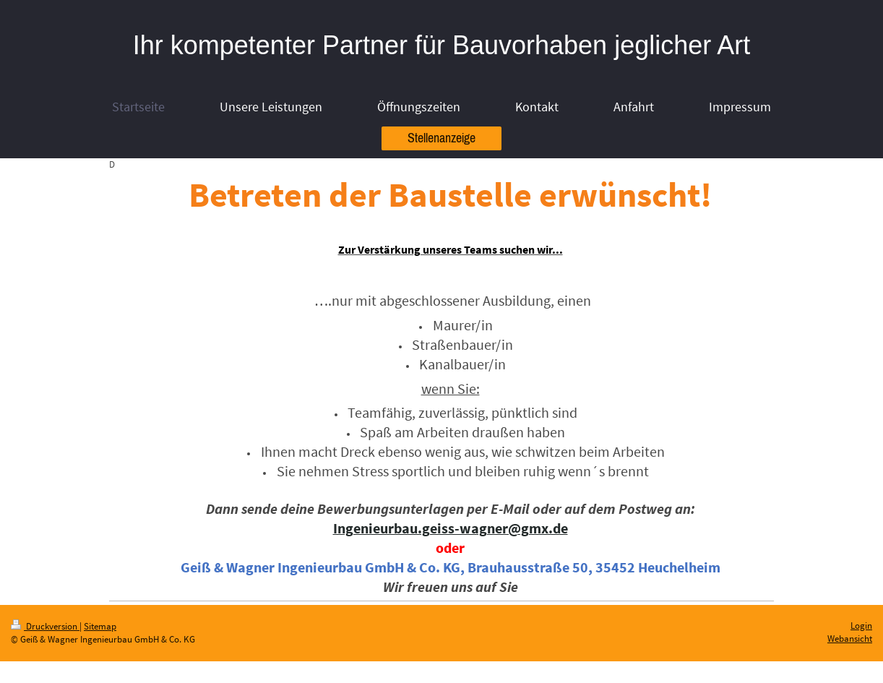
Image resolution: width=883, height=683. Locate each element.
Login (861, 625)
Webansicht (849, 638)
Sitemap (100, 626)
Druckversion (45, 626)
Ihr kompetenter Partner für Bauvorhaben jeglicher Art (441, 45)
